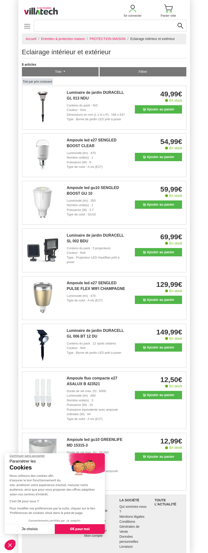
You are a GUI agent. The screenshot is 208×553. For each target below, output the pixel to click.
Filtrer (143, 72)
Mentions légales (131, 516)
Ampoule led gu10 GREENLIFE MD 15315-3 (94, 442)
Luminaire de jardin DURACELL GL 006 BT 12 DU (95, 333)
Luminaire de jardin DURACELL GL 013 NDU (95, 95)
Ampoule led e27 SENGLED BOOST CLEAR (92, 143)
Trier (59, 72)
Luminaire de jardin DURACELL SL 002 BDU (95, 238)
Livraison (126, 546)
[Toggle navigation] (27, 26)
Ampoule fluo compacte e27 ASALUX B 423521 (92, 381)
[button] (133, 11)
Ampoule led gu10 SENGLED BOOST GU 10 (93, 190)
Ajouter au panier (158, 109)
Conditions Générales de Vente (129, 526)
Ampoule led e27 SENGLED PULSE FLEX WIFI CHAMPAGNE (96, 286)
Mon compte (93, 536)
